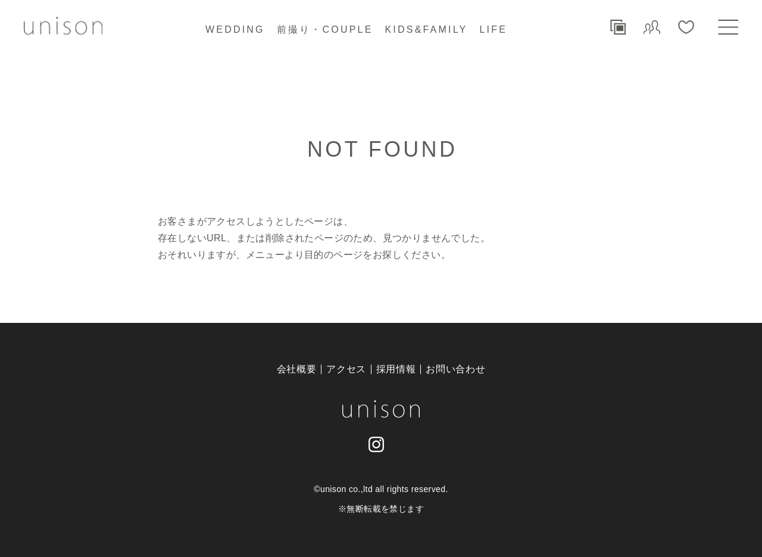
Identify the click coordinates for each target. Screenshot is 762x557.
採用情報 (396, 369)
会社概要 (297, 369)
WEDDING (235, 29)
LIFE (493, 29)
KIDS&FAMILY (426, 29)
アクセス (346, 369)
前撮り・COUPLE (325, 29)
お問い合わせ (455, 369)
